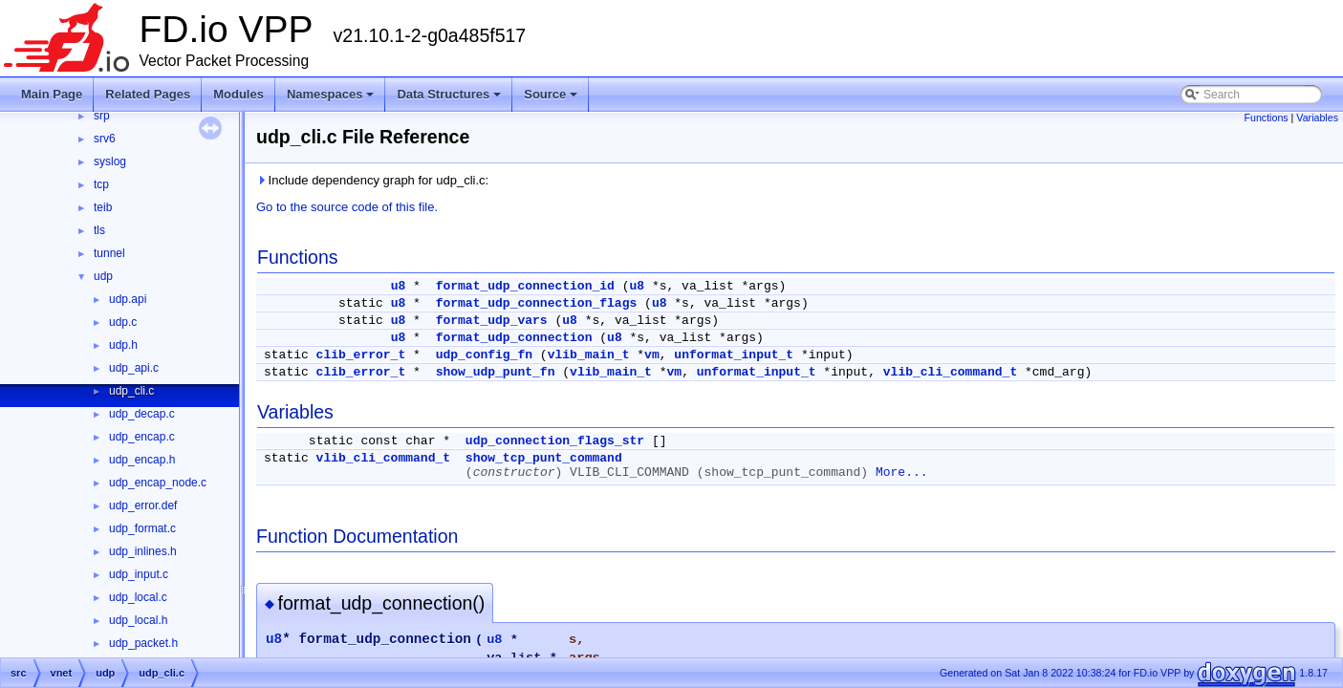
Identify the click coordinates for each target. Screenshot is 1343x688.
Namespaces (331, 94)
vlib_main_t (589, 355)
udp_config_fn (484, 355)
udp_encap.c (142, 436)
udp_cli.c (131, 391)
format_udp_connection (514, 338)
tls (99, 230)
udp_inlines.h (143, 551)
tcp (101, 184)
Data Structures (449, 94)
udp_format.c (142, 528)
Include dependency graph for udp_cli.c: (372, 180)
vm (652, 355)
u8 (398, 286)
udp (103, 276)
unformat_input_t (733, 355)
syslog (110, 161)
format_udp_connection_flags (537, 303)
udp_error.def (143, 505)
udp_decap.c (142, 413)
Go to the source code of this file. (347, 207)
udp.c (123, 322)
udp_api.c (134, 368)
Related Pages (147, 94)
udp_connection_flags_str (555, 441)
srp (102, 115)
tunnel (109, 253)
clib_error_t (361, 355)
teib (103, 207)
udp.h (123, 345)
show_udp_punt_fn (495, 372)
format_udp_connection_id (525, 286)
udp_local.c (138, 597)
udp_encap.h (142, 459)
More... (902, 472)
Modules (238, 94)
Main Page (51, 94)
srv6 (105, 138)
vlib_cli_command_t (950, 372)
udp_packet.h (143, 643)
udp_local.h (138, 620)
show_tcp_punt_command (544, 458)
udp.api (127, 299)
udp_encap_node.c (157, 482)
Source (550, 94)
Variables (1317, 117)
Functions (1266, 117)
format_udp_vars (492, 320)
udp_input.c (138, 574)
